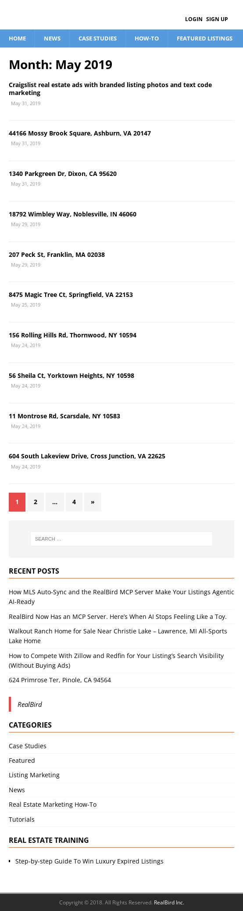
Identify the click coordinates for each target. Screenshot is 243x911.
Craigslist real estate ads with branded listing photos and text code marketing (110, 88)
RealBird (30, 704)
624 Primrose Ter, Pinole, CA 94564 (60, 680)
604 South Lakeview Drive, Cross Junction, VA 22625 (87, 456)
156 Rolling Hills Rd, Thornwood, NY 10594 (72, 335)
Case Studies (98, 38)
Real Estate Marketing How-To (52, 804)
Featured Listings (204, 38)
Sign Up (217, 19)
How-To (147, 38)
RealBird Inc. (169, 902)
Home (17, 38)
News (52, 38)
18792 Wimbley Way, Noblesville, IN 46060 (72, 214)
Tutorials (22, 819)
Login (194, 19)
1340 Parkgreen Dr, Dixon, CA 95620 (63, 173)
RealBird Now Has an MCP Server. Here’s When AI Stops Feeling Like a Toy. (118, 616)
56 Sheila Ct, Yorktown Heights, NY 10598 (71, 375)
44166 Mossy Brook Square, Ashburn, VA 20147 (80, 133)
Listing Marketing (34, 775)
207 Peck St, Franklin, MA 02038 (57, 254)
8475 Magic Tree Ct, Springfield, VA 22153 (71, 294)
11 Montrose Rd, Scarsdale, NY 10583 (64, 416)
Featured (22, 760)
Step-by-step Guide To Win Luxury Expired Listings (89, 861)
